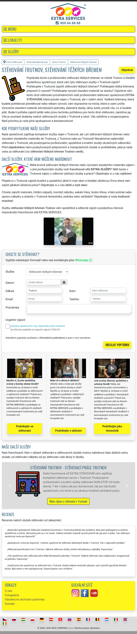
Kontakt (10, 603)
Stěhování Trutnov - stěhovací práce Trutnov (68, 467)
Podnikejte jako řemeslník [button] (112, 428)
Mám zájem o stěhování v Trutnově (68, 501)
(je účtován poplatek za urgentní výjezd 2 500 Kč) (35, 329)
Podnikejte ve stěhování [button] (24, 428)
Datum (10, 282)
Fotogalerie (12, 595)
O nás (8, 591)
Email (9, 299)
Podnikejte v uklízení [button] (68, 430)
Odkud (10, 291)
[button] (68, 29)
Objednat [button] (127, 70)
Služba (10, 271)
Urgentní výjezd (15, 320)
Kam (72, 291)
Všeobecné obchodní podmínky (25, 599)
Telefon (74, 299)
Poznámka (12, 307)
